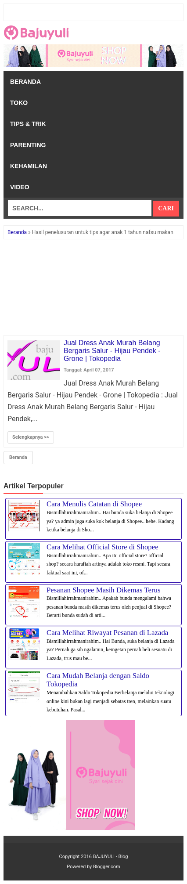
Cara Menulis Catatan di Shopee (94, 504)
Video (19, 187)
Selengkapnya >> (30, 437)
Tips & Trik (28, 123)
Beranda (25, 81)
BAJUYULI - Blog (110, 856)
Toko (19, 102)
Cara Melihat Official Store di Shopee (102, 547)
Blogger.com (106, 867)
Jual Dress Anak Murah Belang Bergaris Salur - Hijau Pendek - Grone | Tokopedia (112, 350)
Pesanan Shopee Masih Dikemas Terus (104, 590)
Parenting (28, 144)
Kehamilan (28, 166)
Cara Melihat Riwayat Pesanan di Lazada (107, 632)
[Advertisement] (93, 288)
